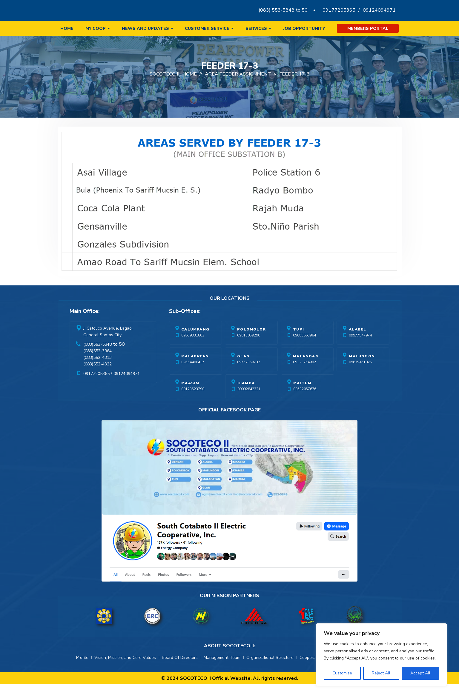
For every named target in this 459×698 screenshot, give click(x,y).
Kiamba (246, 396)
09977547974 (360, 349)
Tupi (298, 343)
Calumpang (195, 343)
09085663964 (304, 349)
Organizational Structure (270, 671)
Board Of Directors (180, 671)
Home (66, 28)
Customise (342, 673)
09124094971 (379, 10)
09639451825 (360, 375)
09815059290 (248, 349)
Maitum (302, 396)
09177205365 (339, 10)
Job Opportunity (304, 28)
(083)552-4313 (97, 371)
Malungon (362, 370)
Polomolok (251, 343)
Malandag (306, 370)
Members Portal (367, 28)
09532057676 (304, 402)
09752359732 (248, 375)
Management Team (222, 671)
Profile (82, 671)
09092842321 (248, 402)
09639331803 (192, 349)
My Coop (95, 28)
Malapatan (195, 370)
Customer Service (207, 28)
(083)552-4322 (97, 378)
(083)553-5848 (97, 358)
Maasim (190, 396)
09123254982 (304, 375)
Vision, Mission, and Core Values (125, 671)
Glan (243, 370)
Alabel (357, 343)
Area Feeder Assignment (238, 87)
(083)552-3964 (97, 365)
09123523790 (192, 402)
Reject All (381, 673)
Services (256, 28)
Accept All (420, 673)
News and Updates (145, 28)
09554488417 (192, 375)
